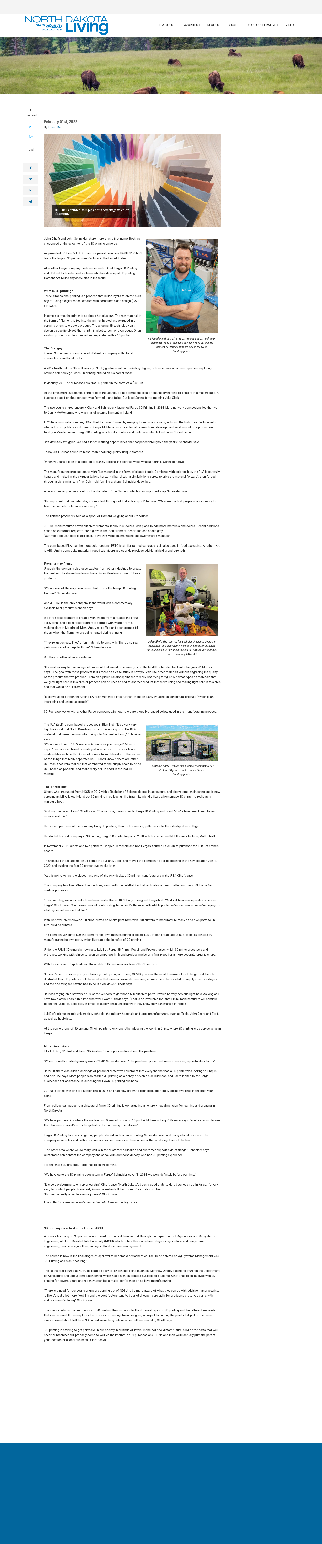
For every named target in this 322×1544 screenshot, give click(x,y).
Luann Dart (55, 127)
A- (30, 127)
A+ (31, 137)
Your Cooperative (262, 25)
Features (166, 25)
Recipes (213, 25)
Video (289, 25)
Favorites (190, 25)
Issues (233, 25)
